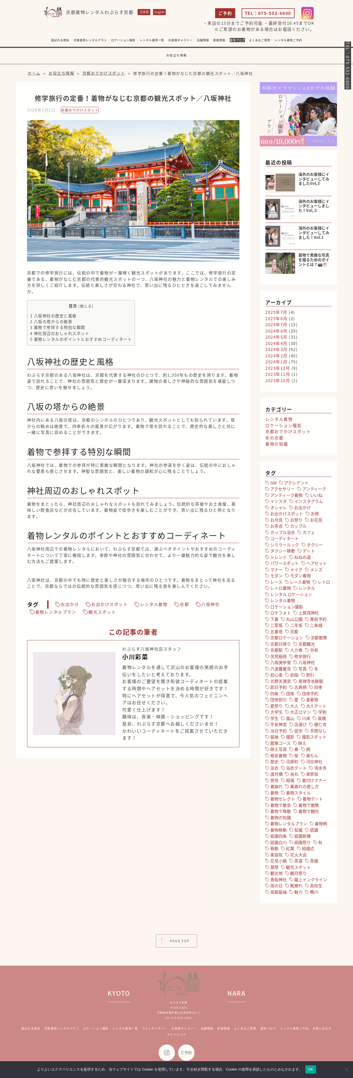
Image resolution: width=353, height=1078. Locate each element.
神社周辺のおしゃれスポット (60, 335)
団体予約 (310, 695)
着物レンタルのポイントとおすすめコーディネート (81, 341)
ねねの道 (302, 559)
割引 (310, 676)
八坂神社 (210, 606)
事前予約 (318, 621)
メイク (296, 571)
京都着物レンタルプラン (90, 42)
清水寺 (320, 770)
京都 (184, 606)
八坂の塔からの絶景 (51, 323)
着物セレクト (282, 800)
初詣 (294, 676)
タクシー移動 (282, 552)
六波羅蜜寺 (280, 670)
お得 (315, 515)
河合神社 (314, 763)
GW (273, 484)
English (159, 13)
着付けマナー (314, 782)
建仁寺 (320, 726)
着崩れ (276, 788)
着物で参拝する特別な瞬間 (57, 329)
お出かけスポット (109, 606)
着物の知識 (276, 446)
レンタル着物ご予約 (288, 42)
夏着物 (312, 701)
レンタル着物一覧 (152, 42)
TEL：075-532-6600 (268, 15)
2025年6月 (276, 320)
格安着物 (278, 757)
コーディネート (284, 540)
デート (309, 552)
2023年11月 (277, 376)
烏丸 (294, 776)
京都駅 (276, 652)
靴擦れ (296, 887)
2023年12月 (277, 370)
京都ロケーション (286, 639)
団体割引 (278, 701)
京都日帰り (280, 646)
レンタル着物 (153, 606)
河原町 (292, 763)
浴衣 (274, 770)
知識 (298, 832)
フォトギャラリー (154, 1033)
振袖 (274, 738)
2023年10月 (277, 382)
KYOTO (119, 998)
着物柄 (321, 825)
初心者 (276, 676)
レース (276, 584)
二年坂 (296, 627)
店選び (300, 726)
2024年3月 (276, 351)
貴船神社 (278, 881)
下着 (274, 621)
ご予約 (225, 15)
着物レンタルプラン (55, 614)
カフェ (309, 534)
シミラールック (284, 546)
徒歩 (298, 732)
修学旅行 (302, 658)
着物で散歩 (280, 807)
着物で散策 (308, 807)
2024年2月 (276, 357)
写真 (302, 670)
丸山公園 (294, 621)
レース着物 (300, 584)
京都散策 (319, 639)
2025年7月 (276, 314)
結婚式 (308, 850)
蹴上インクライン (310, 881)
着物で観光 (308, 813)
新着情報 (223, 1033)
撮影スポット (314, 738)
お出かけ (70, 606)
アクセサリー (282, 490)
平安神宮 (278, 726)
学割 (322, 714)
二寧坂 (276, 627)
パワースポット (284, 565)
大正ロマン (300, 714)
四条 (274, 695)
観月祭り (298, 875)
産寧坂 (312, 776)
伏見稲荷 (278, 658)
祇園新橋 (302, 838)
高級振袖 (278, 894)
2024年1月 (276, 363)
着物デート (313, 800)
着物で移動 (280, 813)
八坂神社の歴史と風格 (53, 317)
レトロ (324, 584)
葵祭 (274, 869)
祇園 (314, 832)
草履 (314, 862)
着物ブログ (237, 42)
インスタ (278, 503)
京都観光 (306, 646)
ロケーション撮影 (123, 42)
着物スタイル (298, 794)
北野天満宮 (280, 683)
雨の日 (276, 887)
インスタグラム (308, 503)
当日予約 (278, 732)
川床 (306, 720)
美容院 (276, 856)
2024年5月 (276, 339)
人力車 (296, 652)
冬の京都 (274, 439)
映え (302, 745)
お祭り (296, 522)
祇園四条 (278, 838)
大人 (294, 708)
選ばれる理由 (60, 42)
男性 (274, 782)
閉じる (86, 307)
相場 (290, 782)
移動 (274, 850)
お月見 (276, 522)
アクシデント (296, 484)
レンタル (306, 590)
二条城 (316, 627)
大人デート (316, 708)
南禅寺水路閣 (310, 683)
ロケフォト (280, 614)
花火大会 (298, 856)
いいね (316, 497)
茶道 (298, 862)
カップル (298, 528)
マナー (276, 571)
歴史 (274, 763)
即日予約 (278, 689)
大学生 (276, 714)
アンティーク (314, 490)
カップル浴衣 (282, 534)
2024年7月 (276, 326)
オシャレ (278, 509)
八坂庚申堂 (280, 664)
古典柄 (300, 689)
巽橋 (322, 720)
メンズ (316, 571)
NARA (236, 998)
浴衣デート (296, 770)
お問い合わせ (322, 1033)
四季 (318, 689)
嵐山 (290, 720)
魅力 (298, 894)
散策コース (280, 745)
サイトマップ (176, 1039)
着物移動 (278, 832)
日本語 (144, 13)
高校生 (316, 887)
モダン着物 (300, 577)
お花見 (316, 522)
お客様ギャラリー (184, 1033)
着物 (274, 794)
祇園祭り (302, 844)
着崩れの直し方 (304, 788)
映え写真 (278, 751)
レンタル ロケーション (291, 596)
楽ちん (312, 757)
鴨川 (314, 894)
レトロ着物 (280, 590)
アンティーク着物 (286, 497)
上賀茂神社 (308, 614)
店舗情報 (207, 1033)
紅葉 (290, 850)
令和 (314, 652)
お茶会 (276, 528)
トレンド (278, 559)
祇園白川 (278, 844)
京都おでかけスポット (79, 111)
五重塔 (276, 633)
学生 (274, 720)
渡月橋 (276, 776)
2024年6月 (276, 333)
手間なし (318, 732)
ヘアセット (316, 565)
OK (310, 1069)
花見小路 (278, 862)
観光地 (276, 875)
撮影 (290, 738)
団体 (290, 695)
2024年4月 (276, 345)
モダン (276, 577)
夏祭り (276, 708)
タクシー (315, 546)
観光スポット (102, 614)
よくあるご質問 (259, 42)
